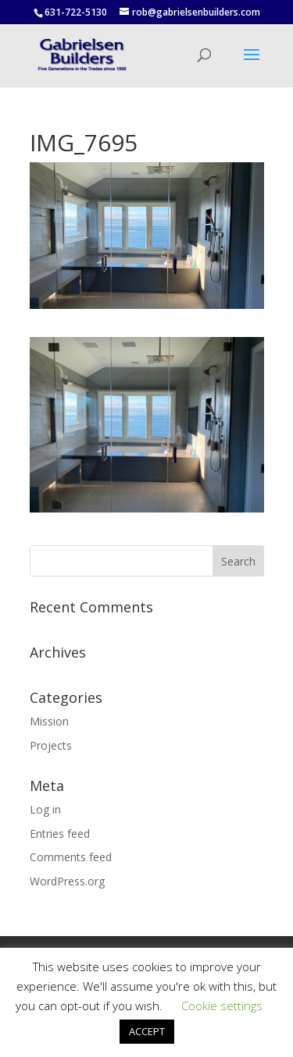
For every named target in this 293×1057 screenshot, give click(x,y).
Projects (51, 745)
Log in (45, 809)
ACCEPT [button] (147, 1031)
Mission (49, 721)
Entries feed (60, 833)
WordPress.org (67, 881)
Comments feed (71, 857)
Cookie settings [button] (222, 1005)
